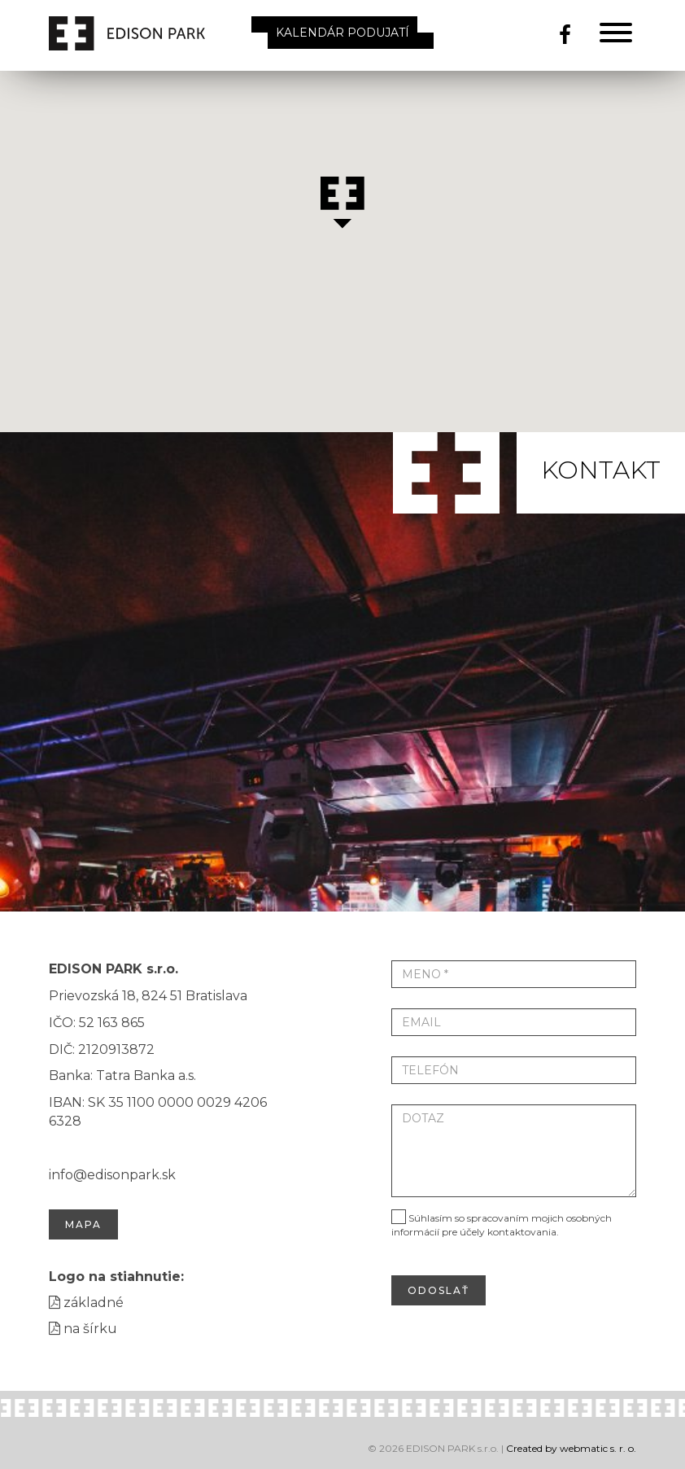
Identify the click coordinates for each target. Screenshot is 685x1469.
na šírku (83, 1328)
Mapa (83, 1224)
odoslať (438, 1290)
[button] (342, 203)
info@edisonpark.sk (112, 1175)
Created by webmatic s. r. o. (571, 1448)
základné (86, 1302)
